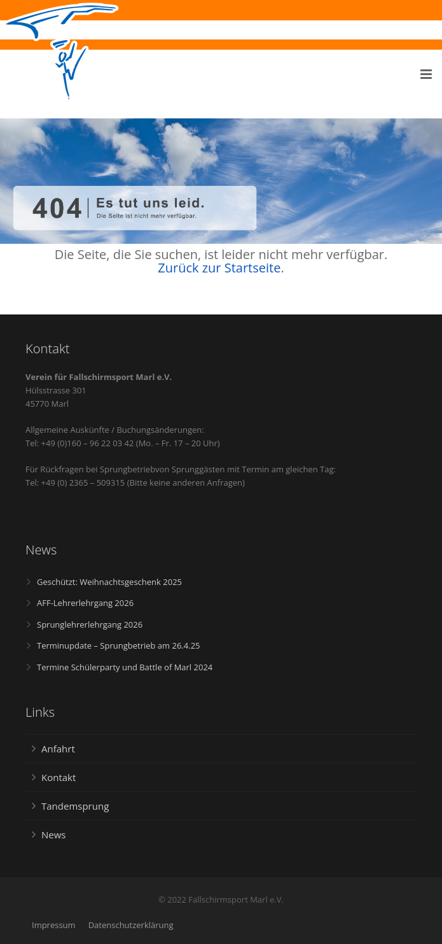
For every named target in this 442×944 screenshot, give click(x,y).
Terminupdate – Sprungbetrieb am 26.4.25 (118, 645)
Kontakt (58, 777)
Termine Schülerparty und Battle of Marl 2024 (124, 667)
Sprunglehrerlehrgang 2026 (89, 624)
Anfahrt (58, 748)
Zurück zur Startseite (219, 267)
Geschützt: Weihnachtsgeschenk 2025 (109, 582)
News (53, 834)
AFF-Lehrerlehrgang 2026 (85, 603)
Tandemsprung (75, 806)
